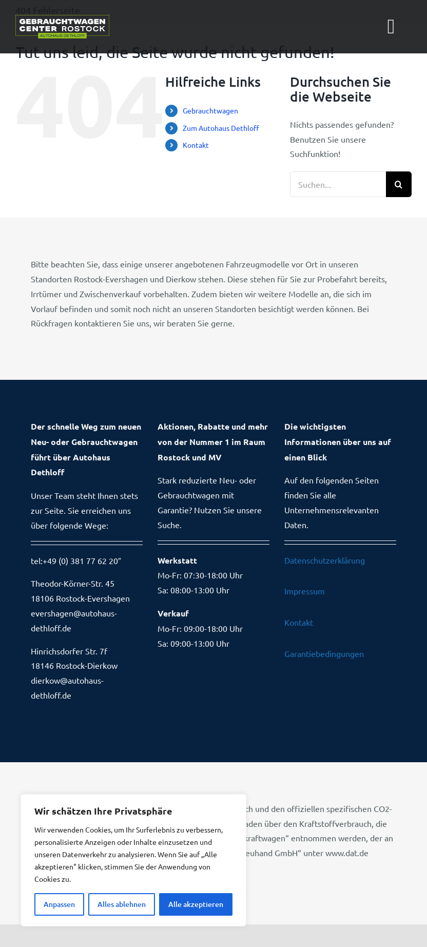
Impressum (304, 591)
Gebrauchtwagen (210, 110)
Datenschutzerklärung (324, 560)
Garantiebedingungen (324, 653)
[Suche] (399, 184)
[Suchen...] (338, 184)
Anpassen (59, 904)
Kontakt (196, 144)
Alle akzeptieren (195, 904)
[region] (133, 860)
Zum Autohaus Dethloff (221, 127)
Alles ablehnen (122, 904)
